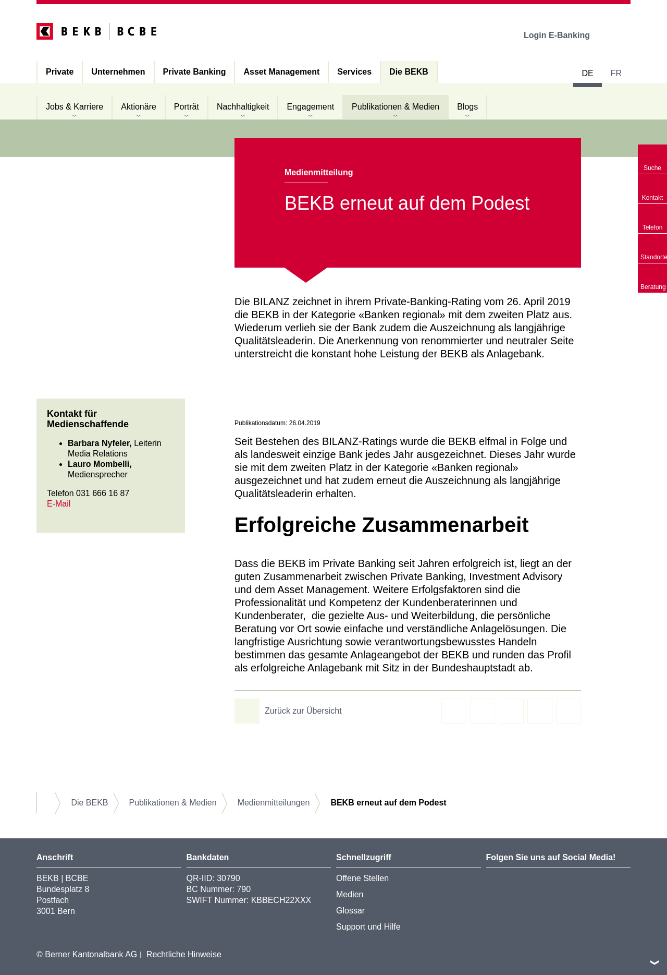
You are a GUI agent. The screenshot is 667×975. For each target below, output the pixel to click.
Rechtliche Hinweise (183, 954)
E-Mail (58, 503)
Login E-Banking (564, 35)
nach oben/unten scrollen (654, 962)
